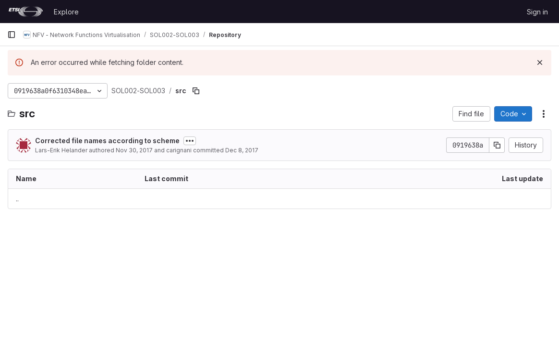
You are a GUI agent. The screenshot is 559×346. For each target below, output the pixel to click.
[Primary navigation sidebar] (11, 34)
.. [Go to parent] (17, 199)
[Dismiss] (540, 62)
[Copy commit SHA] (497, 145)
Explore (66, 12)
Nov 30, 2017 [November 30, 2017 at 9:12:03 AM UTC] (134, 150)
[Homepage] (25, 11)
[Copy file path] (196, 91)
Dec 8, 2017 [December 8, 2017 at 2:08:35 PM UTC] (241, 150)
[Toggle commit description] (189, 140)
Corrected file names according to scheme (107, 140)
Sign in (537, 12)
